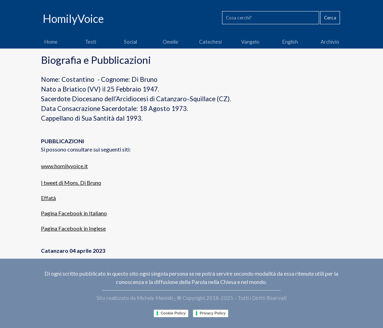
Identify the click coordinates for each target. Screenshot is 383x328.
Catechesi (210, 42)
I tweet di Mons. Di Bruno (71, 182)
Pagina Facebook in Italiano (74, 213)
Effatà (48, 198)
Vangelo (250, 42)
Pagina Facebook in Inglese (73, 228)
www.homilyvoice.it (64, 166)
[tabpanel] (191, 153)
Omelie (170, 42)
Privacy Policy (213, 313)
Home (51, 42)
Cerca (330, 17)
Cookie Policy (173, 313)
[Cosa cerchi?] (270, 17)
